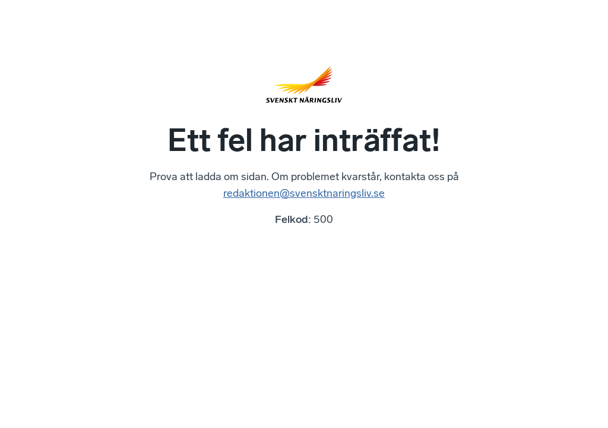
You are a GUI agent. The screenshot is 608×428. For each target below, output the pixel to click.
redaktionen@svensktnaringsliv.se (304, 193)
